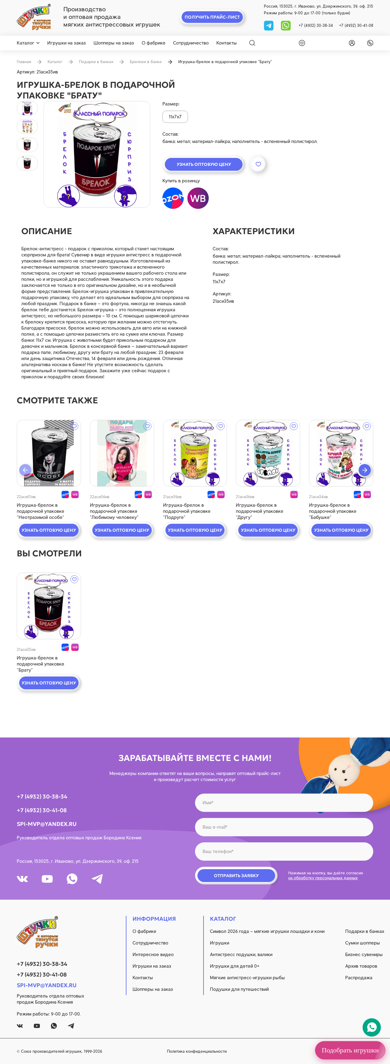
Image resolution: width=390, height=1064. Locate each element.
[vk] (22, 878)
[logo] (34, 17)
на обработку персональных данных (323, 878)
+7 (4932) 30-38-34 (316, 25)
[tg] (269, 25)
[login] (350, 43)
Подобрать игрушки (350, 1050)
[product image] (97, 154)
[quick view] (49, 453)
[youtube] (47, 878)
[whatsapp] (286, 25)
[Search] (252, 43)
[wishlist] (300, 43)
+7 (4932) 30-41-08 (356, 25)
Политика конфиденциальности (197, 1051)
